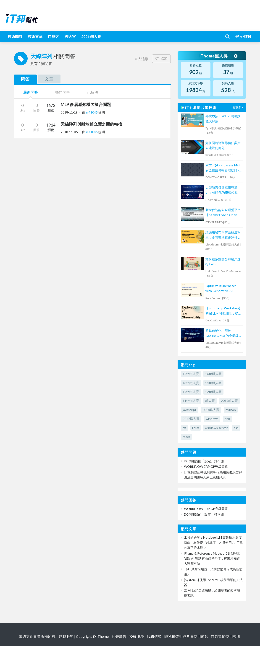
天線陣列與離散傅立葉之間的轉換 (91, 124)
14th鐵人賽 (213, 383)
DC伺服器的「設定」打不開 (204, 461)
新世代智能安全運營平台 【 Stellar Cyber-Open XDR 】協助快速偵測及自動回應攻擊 (223, 213)
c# (184, 428)
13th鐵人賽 (191, 383)
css (236, 428)
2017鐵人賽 (191, 419)
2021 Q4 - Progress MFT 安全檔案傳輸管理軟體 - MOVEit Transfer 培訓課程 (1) (223, 168)
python (231, 410)
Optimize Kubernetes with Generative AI (220, 288)
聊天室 (70, 36)
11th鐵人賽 (191, 401)
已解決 (92, 92)
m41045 (92, 112)
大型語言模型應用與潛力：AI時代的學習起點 (221, 190)
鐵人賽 (210, 401)
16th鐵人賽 (213, 374)
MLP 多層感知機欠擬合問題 (86, 104)
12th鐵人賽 (213, 392)
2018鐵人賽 (210, 410)
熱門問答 (62, 92)
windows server (216, 428)
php (227, 419)
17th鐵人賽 (191, 392)
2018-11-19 (69, 112)
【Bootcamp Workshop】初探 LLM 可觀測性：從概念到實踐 (223, 311)
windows (212, 419)
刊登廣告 (119, 636)
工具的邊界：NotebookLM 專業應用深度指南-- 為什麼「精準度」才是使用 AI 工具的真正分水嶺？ (213, 542)
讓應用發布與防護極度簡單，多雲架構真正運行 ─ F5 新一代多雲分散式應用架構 (223, 235)
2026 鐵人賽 (91, 36)
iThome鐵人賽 (218, 55)
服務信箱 (154, 636)
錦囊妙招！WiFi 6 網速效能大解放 (222, 118)
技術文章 (35, 36)
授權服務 (136, 636)
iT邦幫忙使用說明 (225, 636)
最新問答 (30, 92)
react (186, 437)
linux (195, 428)
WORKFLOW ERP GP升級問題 (206, 466)
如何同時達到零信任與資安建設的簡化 (223, 145)
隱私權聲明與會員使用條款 (186, 636)
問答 (25, 78)
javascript (189, 410)
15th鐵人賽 (191, 374)
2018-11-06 (69, 132)
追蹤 (161, 58)
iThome (103, 636)
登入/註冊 (243, 36)
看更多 (238, 107)
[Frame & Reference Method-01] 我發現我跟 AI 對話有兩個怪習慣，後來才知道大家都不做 (212, 558)
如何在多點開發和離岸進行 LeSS (223, 261)
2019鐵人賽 (229, 401)
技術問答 (15, 36)
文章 (49, 78)
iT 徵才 (53, 36)
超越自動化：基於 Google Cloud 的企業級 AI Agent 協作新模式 (222, 333)
